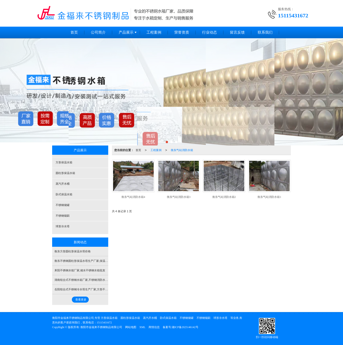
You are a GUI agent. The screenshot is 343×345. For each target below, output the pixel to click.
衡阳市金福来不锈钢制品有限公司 (101, 327)
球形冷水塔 (63, 226)
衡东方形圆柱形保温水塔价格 (72, 251)
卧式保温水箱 (64, 194)
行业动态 (209, 32)
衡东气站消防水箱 (182, 150)
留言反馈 (237, 32)
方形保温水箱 (64, 162)
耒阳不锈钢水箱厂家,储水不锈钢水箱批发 (79, 270)
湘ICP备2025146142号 (185, 327)
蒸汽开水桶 (63, 183)
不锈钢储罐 (63, 205)
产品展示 (126, 32)
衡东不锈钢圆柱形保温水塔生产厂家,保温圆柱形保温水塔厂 (90, 261)
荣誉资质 (181, 32)
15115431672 (104, 322)
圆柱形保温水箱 (65, 173)
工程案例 (153, 32)
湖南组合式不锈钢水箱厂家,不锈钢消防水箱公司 (84, 280)
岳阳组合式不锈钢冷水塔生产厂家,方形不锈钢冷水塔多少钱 (90, 289)
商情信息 (154, 327)
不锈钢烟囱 (63, 215)
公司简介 (98, 32)
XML (142, 327)
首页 (74, 32)
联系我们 (265, 32)
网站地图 (130, 327)
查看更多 (80, 299)
